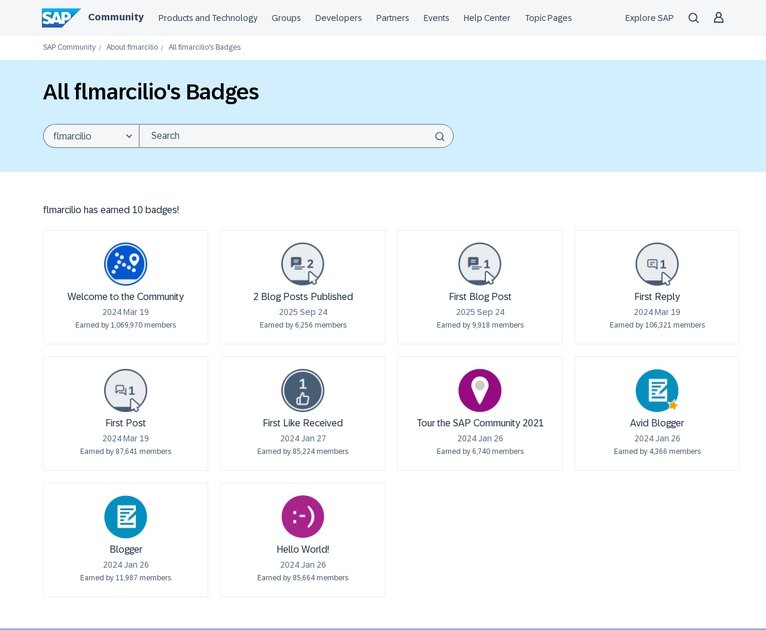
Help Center (487, 18)
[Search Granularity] (91, 136)
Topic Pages (548, 18)
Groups (286, 18)
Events (436, 18)
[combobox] (296, 136)
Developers (338, 18)
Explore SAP (649, 18)
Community (116, 17)
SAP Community (69, 48)
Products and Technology (208, 18)
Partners (392, 18)
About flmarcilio (132, 48)
